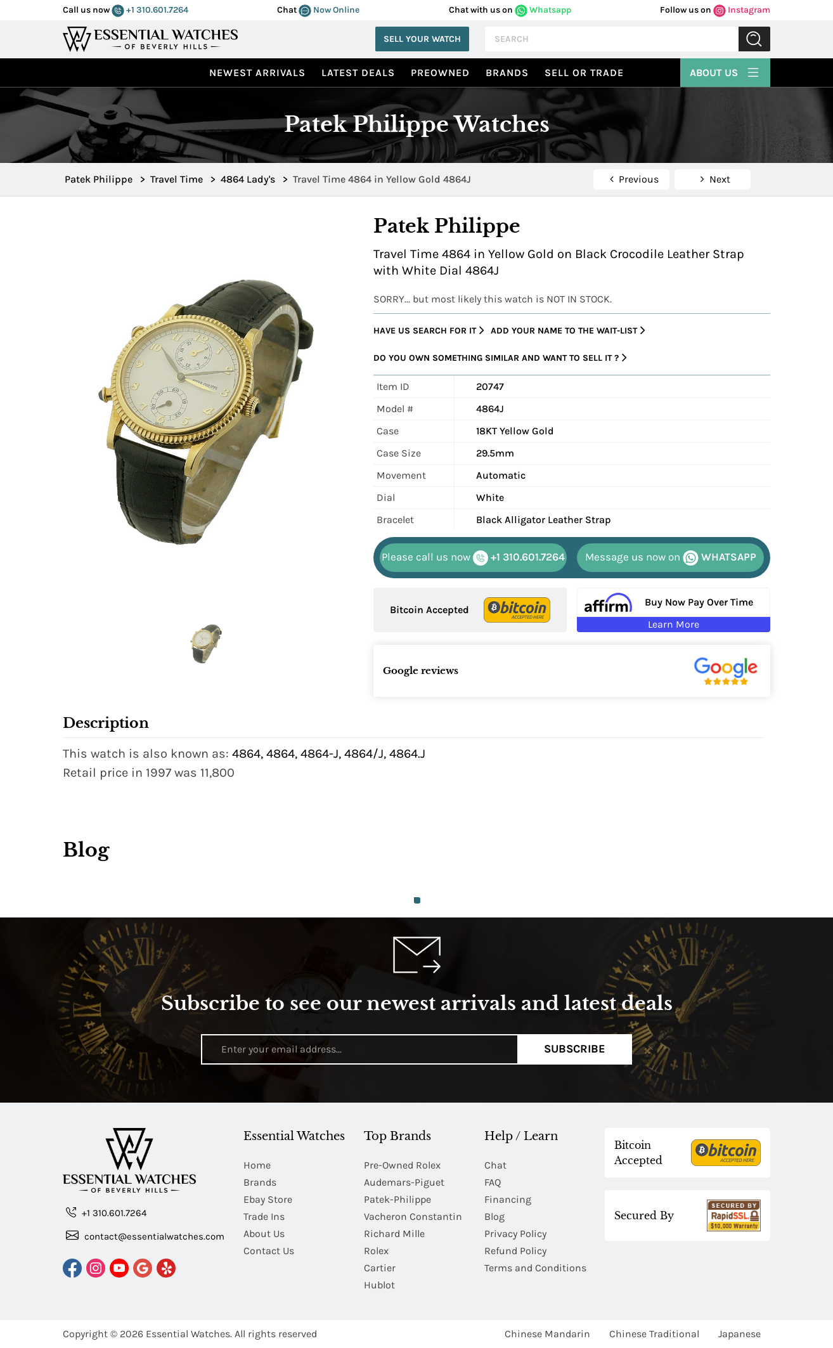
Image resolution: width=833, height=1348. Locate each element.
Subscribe (574, 1049)
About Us (725, 71)
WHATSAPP (670, 558)
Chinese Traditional (654, 1334)
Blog (494, 1216)
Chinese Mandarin (547, 1334)
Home (257, 1165)
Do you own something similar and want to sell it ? (500, 357)
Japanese (739, 1334)
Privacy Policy (515, 1234)
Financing (507, 1199)
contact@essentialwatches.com (145, 1235)
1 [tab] (417, 900)
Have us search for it (428, 330)
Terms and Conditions (535, 1268)
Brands (507, 73)
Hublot (379, 1285)
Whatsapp (543, 9)
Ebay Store (267, 1199)
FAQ (492, 1182)
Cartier (380, 1268)
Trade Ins (264, 1216)
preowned (440, 73)
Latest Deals (358, 73)
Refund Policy (515, 1251)
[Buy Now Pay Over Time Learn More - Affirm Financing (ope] (673, 610)
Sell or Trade (584, 73)
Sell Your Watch (422, 39)
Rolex (376, 1251)
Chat (495, 1165)
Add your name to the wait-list (568, 330)
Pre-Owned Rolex (402, 1165)
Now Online (329, 9)
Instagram (741, 9)
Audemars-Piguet (404, 1182)
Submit (754, 39)
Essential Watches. (189, 1334)
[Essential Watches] (150, 38)
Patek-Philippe (397, 1199)
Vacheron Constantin (413, 1216)
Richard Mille (394, 1234)
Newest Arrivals (257, 73)
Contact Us (268, 1251)
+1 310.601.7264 (150, 9)
